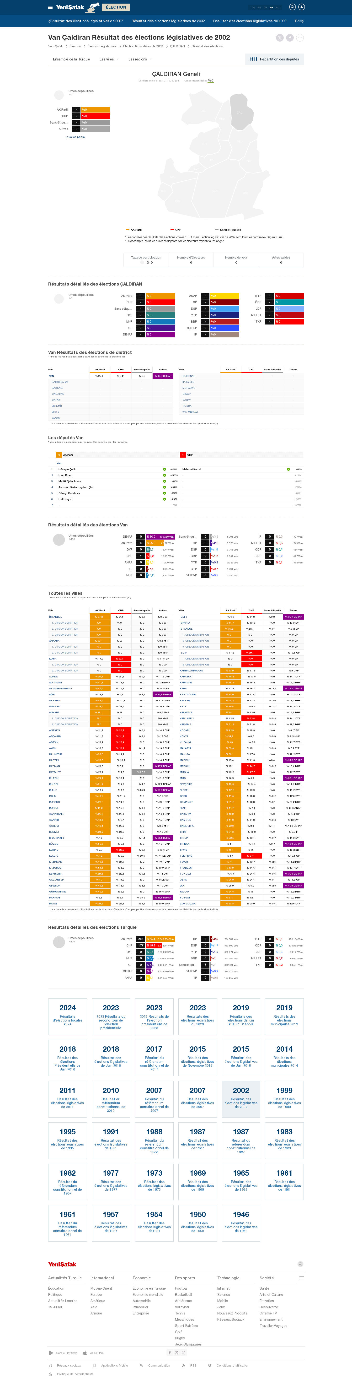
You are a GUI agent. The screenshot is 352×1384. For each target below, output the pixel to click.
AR (265, 7)
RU (277, 7)
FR (271, 7)
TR (253, 7)
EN (259, 7)
